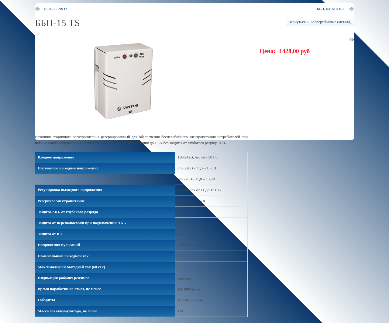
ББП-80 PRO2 (55, 9)
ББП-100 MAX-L (331, 9)
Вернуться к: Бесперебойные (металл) (319, 22)
